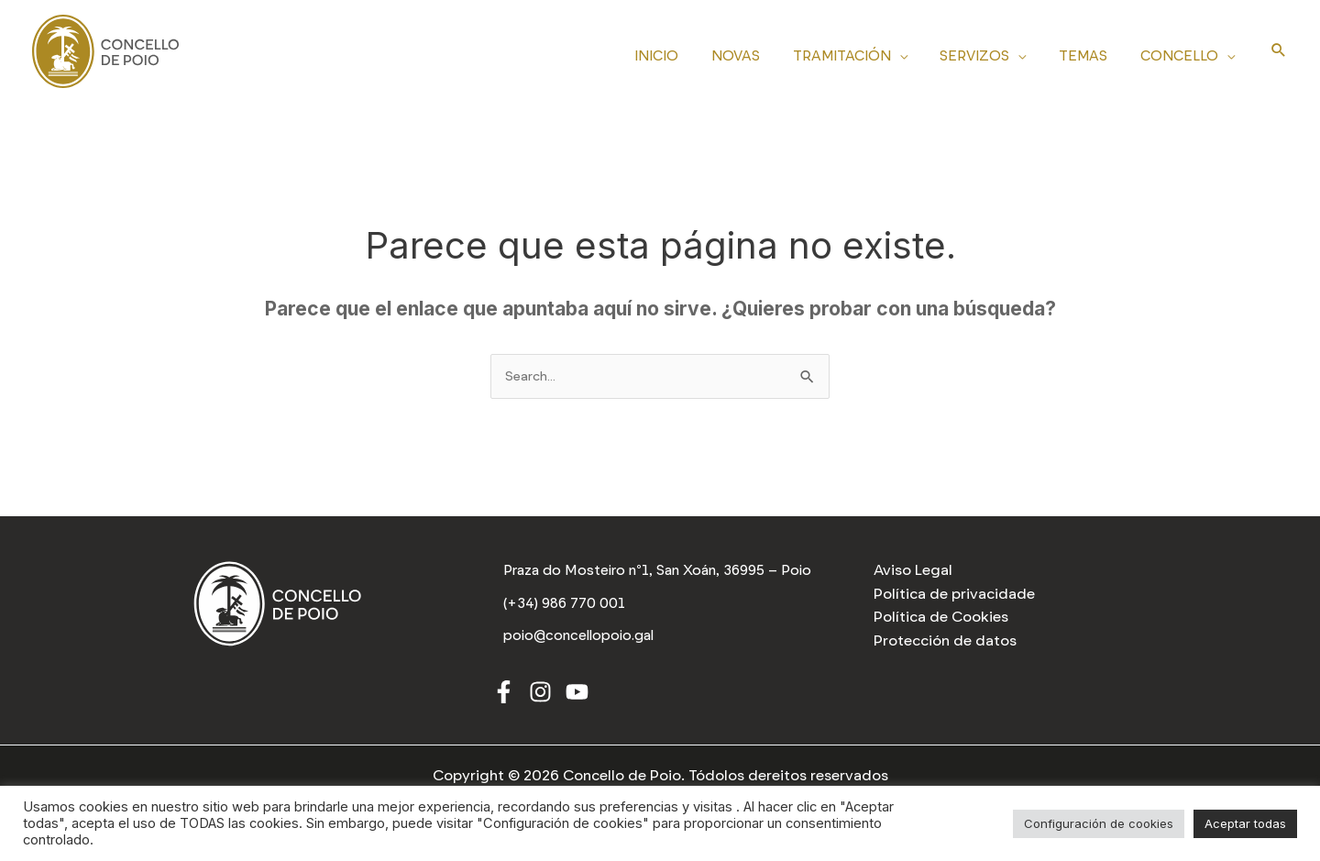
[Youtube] (577, 697)
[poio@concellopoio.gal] (580, 642)
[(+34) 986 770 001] (565, 609)
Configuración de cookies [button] (1098, 823)
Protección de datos (945, 640)
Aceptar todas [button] (1245, 823)
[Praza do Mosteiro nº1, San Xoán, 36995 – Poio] (660, 573)
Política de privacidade (954, 593)
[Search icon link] (1279, 51)
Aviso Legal (913, 570)
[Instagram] (540, 697)
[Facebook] (503, 697)
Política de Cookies (941, 616)
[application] (917, 53)
